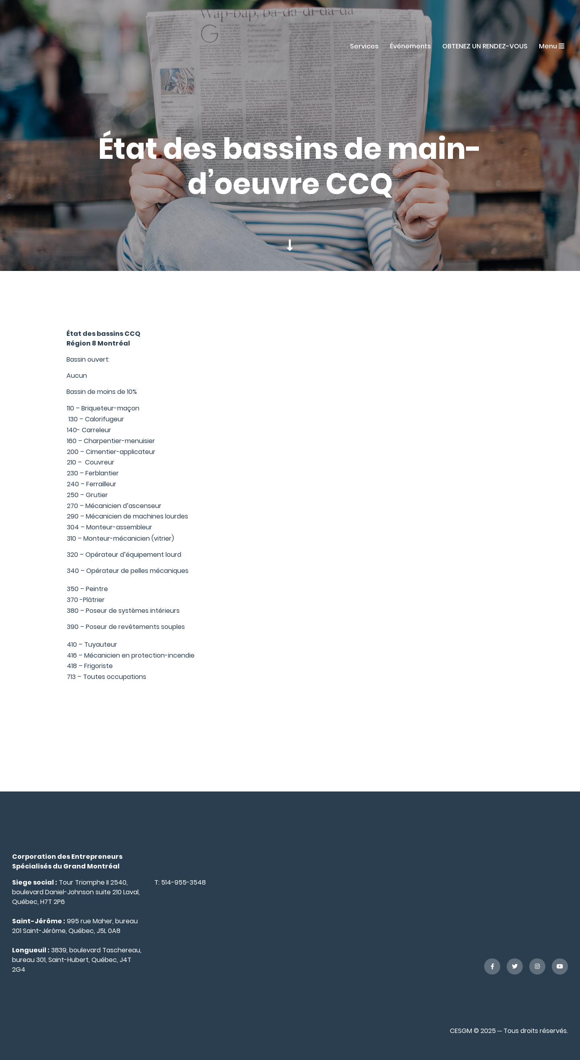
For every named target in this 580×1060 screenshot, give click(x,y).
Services (364, 46)
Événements (410, 46)
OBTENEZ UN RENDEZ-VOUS (485, 46)
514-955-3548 (183, 882)
